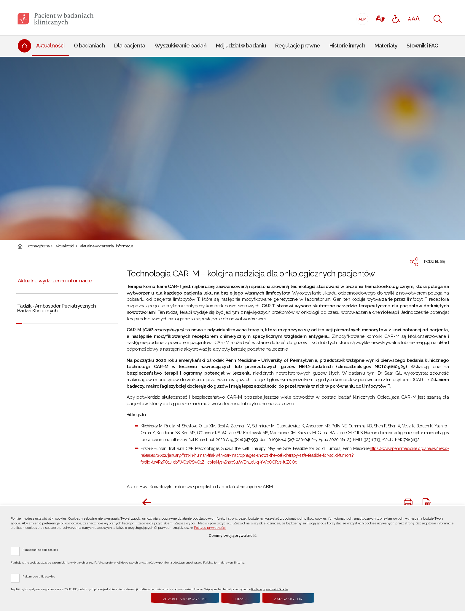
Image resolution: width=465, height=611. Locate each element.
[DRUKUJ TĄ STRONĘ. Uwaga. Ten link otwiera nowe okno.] (408, 503)
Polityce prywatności (210, 528)
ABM (362, 17)
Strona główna (38, 246)
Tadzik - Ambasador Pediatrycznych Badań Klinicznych (56, 308)
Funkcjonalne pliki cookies (40, 549)
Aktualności (64, 246)
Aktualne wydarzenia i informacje (106, 246)
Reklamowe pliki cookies (39, 576)
